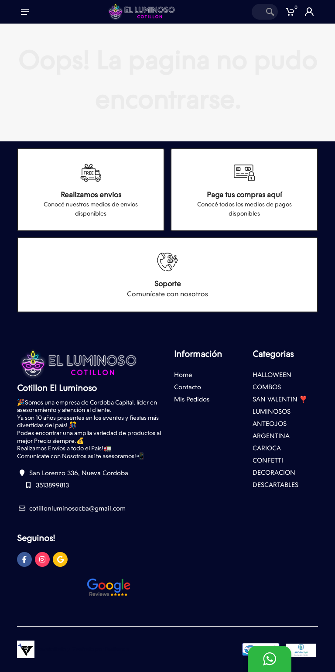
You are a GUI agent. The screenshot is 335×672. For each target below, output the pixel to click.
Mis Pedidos (191, 399)
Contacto (187, 387)
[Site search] (257, 12)
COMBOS (267, 387)
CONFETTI (268, 460)
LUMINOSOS (272, 411)
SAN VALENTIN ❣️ (280, 399)
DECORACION (274, 472)
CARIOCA (267, 448)
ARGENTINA (271, 435)
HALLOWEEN (272, 374)
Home (183, 374)
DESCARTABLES (275, 484)
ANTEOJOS (270, 423)
